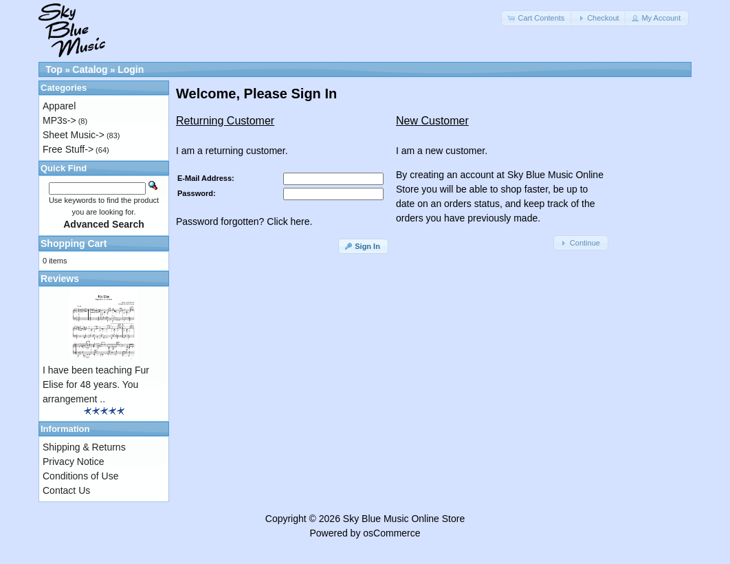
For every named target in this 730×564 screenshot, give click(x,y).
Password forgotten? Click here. (244, 221)
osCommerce (391, 533)
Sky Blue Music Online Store (404, 518)
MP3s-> (59, 120)
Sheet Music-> (73, 134)
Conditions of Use (81, 475)
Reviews (60, 278)
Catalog (89, 69)
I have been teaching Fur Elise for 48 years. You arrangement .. (96, 384)
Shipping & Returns (84, 447)
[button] (537, 18)
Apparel (59, 105)
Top (54, 69)
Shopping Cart (74, 243)
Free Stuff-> (68, 149)
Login (131, 69)
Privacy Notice (73, 461)
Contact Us (66, 490)
